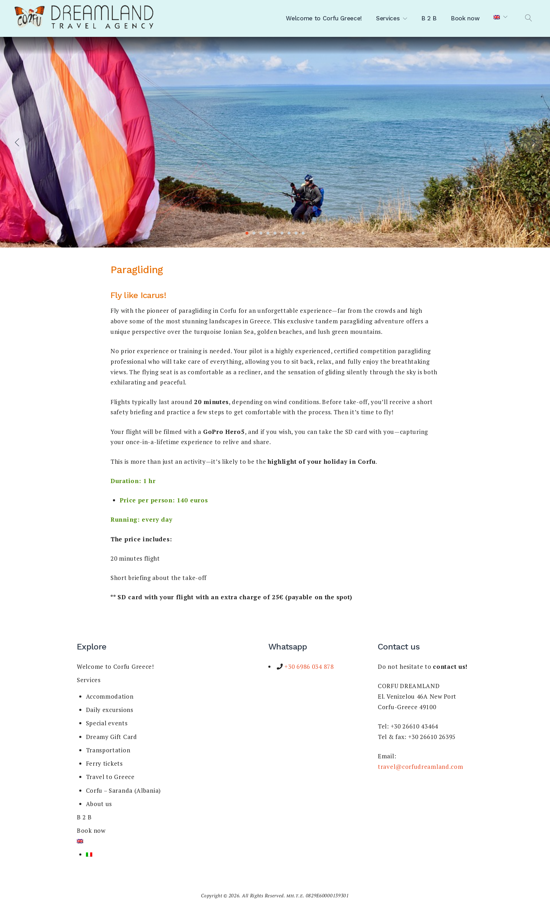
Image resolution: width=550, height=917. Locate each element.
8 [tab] (296, 233)
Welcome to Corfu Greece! (324, 18)
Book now (465, 18)
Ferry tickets (104, 763)
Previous (18, 142)
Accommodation (110, 696)
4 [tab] (267, 233)
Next (532, 142)
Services (388, 18)
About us (99, 804)
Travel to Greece (110, 777)
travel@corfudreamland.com (420, 767)
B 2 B (429, 18)
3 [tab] (260, 233)
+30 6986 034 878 (308, 666)
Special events (107, 723)
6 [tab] (282, 233)
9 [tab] (303, 233)
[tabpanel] (275, 142)
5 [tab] (275, 233)
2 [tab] (253, 233)
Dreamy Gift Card (111, 737)
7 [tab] (289, 233)
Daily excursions (109, 710)
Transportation (108, 750)
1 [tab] (246, 233)
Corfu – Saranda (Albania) (123, 790)
